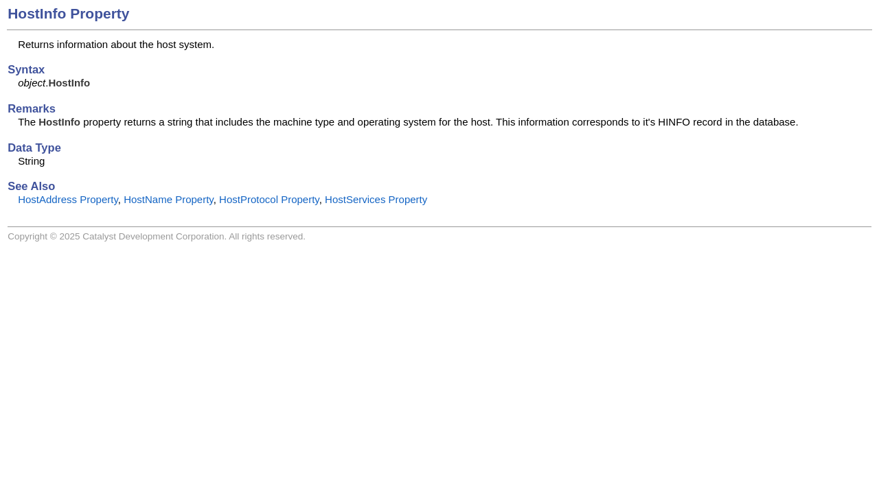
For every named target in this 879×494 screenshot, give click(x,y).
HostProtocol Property (269, 199)
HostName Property (169, 199)
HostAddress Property (68, 199)
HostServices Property (376, 199)
